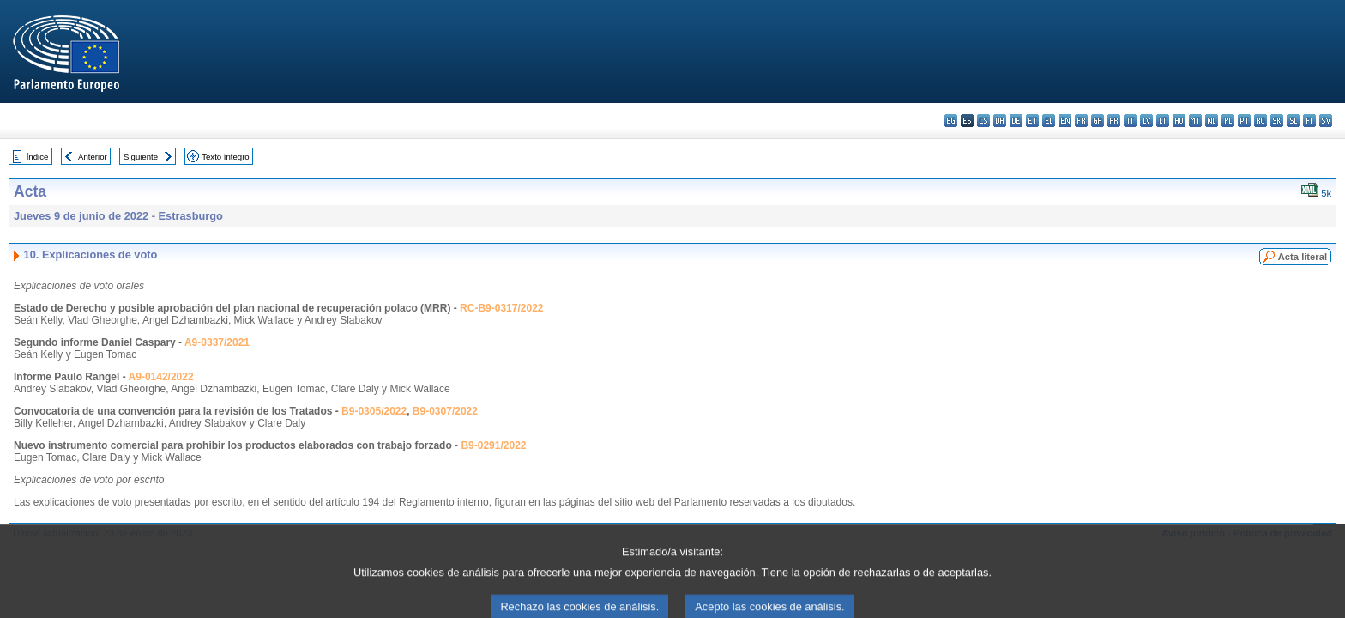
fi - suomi (1309, 120)
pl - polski (1227, 120)
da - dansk (999, 120)
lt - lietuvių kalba (1162, 120)
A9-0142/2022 (161, 377)
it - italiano (1130, 120)
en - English (1065, 120)
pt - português (1244, 120)
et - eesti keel (1032, 120)
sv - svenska (1325, 120)
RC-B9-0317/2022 (501, 308)
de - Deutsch (1016, 120)
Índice (38, 156)
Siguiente (141, 156)
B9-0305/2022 (374, 411)
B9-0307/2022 (445, 411)
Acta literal (1302, 256)
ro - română (1260, 120)
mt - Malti (1195, 120)
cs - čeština (983, 120)
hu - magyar (1179, 120)
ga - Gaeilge (1097, 120)
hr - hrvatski (1113, 120)
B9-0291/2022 (493, 445)
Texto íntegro (225, 156)
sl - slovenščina (1293, 120)
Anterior (92, 156)
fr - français (1081, 120)
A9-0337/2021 (217, 342)
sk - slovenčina (1276, 120)
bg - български (950, 120)
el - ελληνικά (1048, 120)
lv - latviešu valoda (1146, 120)
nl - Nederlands (1211, 120)
